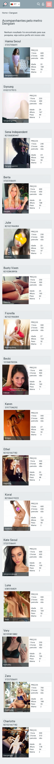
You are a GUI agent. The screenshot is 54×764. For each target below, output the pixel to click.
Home (5, 13)
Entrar (43, 4)
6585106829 (10, 589)
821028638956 (10, 271)
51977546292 (11, 407)
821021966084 (12, 226)
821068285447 (12, 135)
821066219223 (12, 498)
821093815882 (10, 634)
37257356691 (11, 45)
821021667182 (10, 453)
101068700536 (10, 362)
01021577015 (9, 90)
